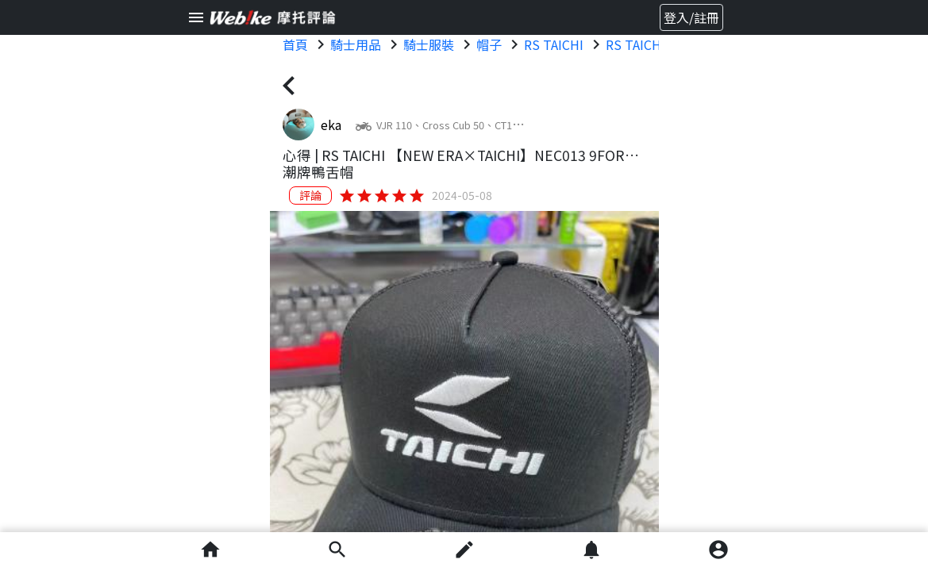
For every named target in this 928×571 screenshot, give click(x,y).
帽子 (489, 44)
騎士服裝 (428, 44)
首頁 (295, 44)
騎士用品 (355, 44)
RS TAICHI (553, 44)
